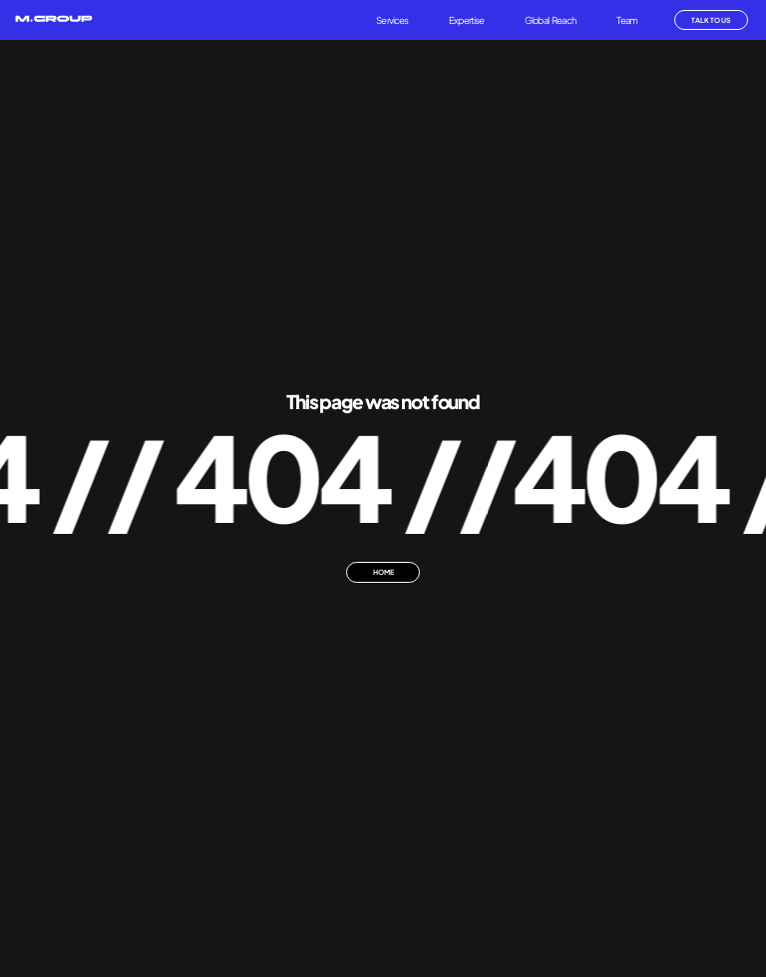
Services (392, 20)
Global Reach (550, 20)
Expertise (466, 20)
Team (626, 20)
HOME (383, 572)
